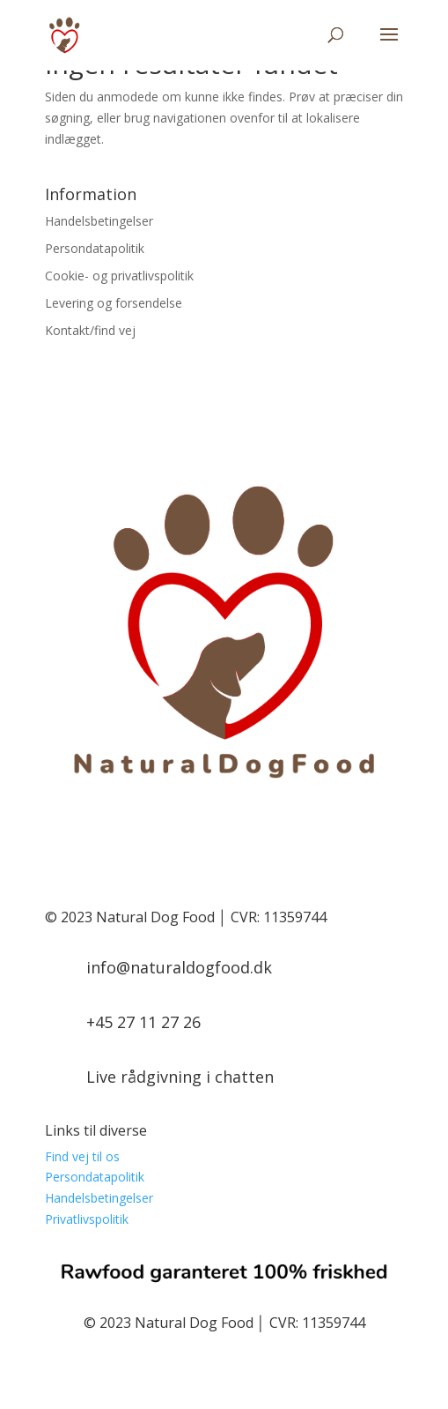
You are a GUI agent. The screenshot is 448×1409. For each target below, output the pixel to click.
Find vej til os (82, 1156)
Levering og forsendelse (113, 302)
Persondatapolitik (94, 248)
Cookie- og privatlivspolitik (119, 275)
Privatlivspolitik (87, 1219)
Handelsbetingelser (99, 220)
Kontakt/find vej (90, 330)
